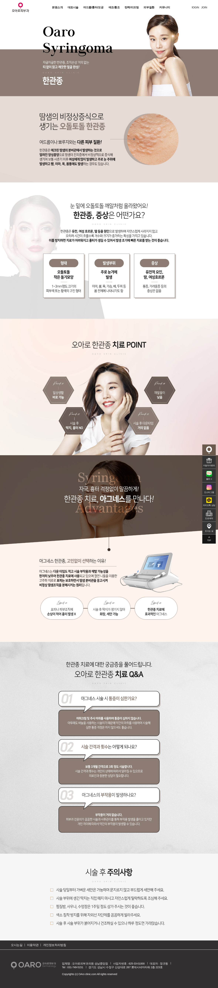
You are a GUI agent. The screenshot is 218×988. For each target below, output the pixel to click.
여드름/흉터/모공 (93, 7)
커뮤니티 (164, 7)
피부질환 (148, 7)
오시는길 (16, 945)
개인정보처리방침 (54, 945)
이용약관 (32, 945)
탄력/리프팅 (132, 7)
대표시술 (73, 7)
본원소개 (57, 7)
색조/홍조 (114, 7)
